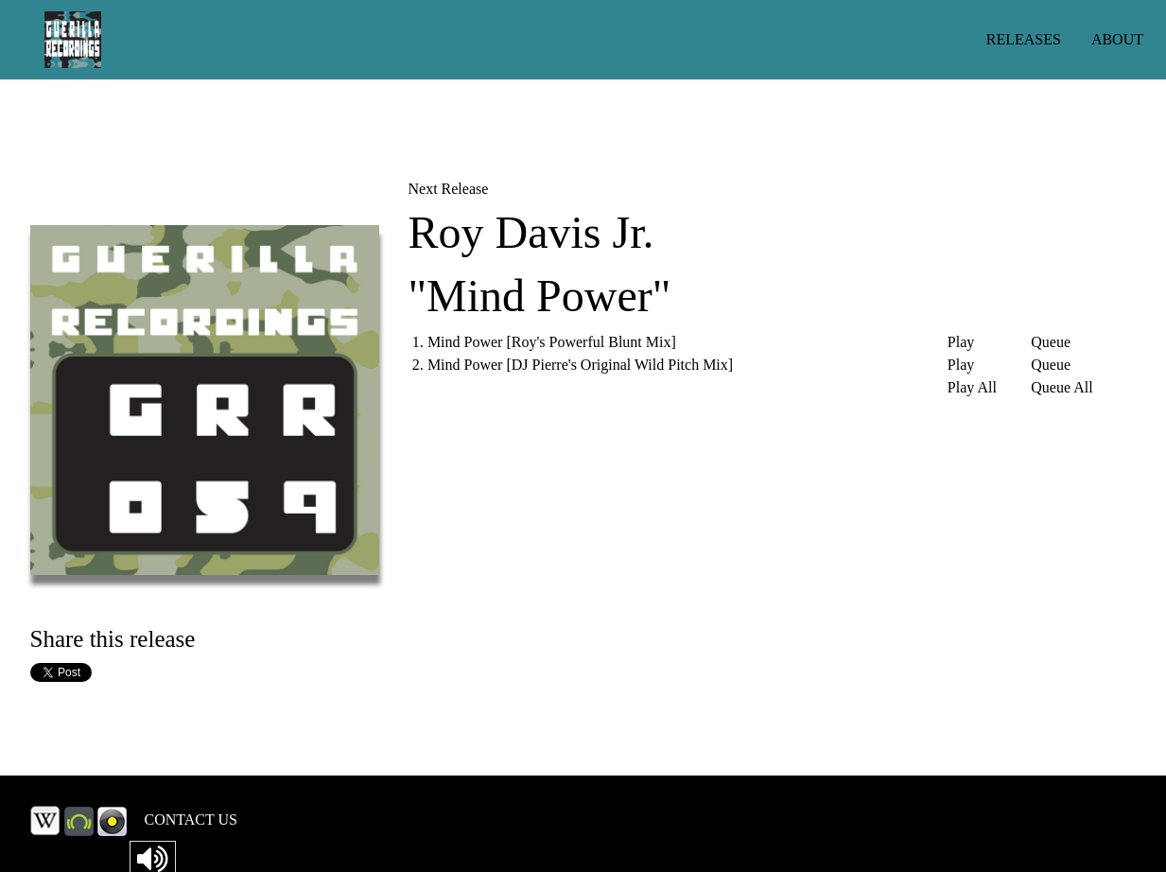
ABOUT (1117, 39)
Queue (1050, 342)
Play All (972, 387)
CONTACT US (191, 819)
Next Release (448, 189)
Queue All (1061, 387)
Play (961, 342)
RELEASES (1023, 39)
